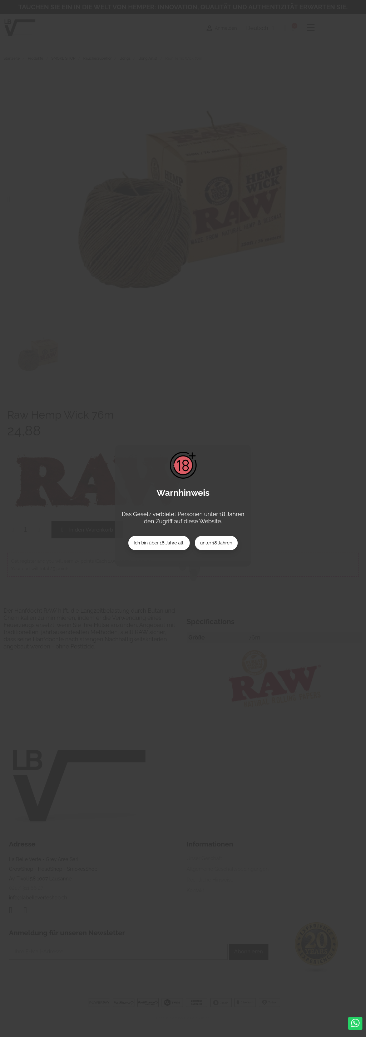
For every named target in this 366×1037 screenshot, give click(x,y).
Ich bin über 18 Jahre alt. (159, 542)
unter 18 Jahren (216, 542)
